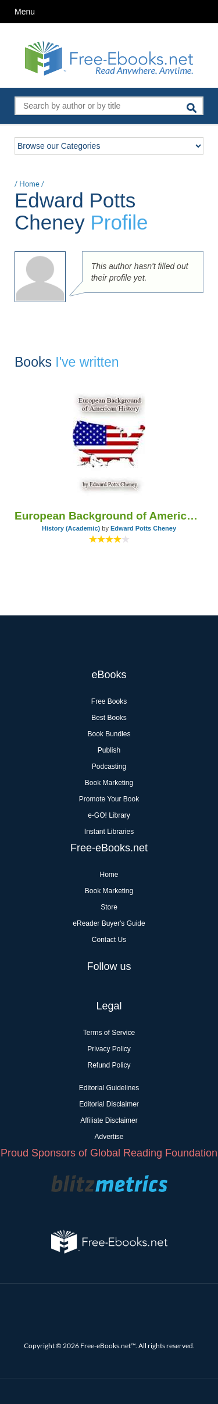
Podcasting (109, 766)
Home (29, 183)
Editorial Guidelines (109, 1088)
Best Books (109, 718)
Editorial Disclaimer (109, 1104)
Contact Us (109, 940)
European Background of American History (109, 516)
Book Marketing (109, 783)
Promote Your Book (109, 799)
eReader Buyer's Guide (109, 923)
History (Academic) (71, 528)
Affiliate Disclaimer (108, 1120)
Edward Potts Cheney (143, 528)
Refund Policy (108, 1065)
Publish (109, 750)
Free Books (109, 701)
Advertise (108, 1137)
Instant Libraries (109, 832)
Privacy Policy (109, 1049)
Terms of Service (109, 1033)
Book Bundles (108, 734)
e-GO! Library (109, 815)
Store (109, 907)
